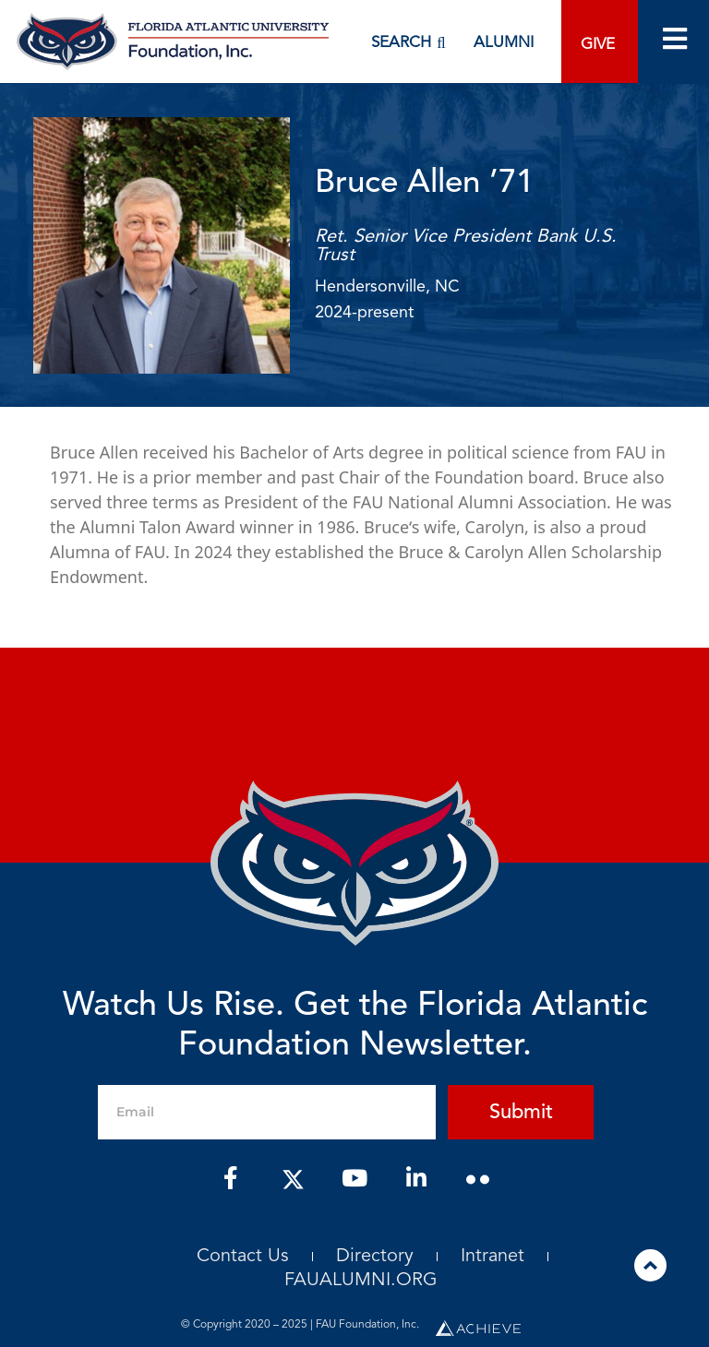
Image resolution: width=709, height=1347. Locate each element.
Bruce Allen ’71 (424, 184)
